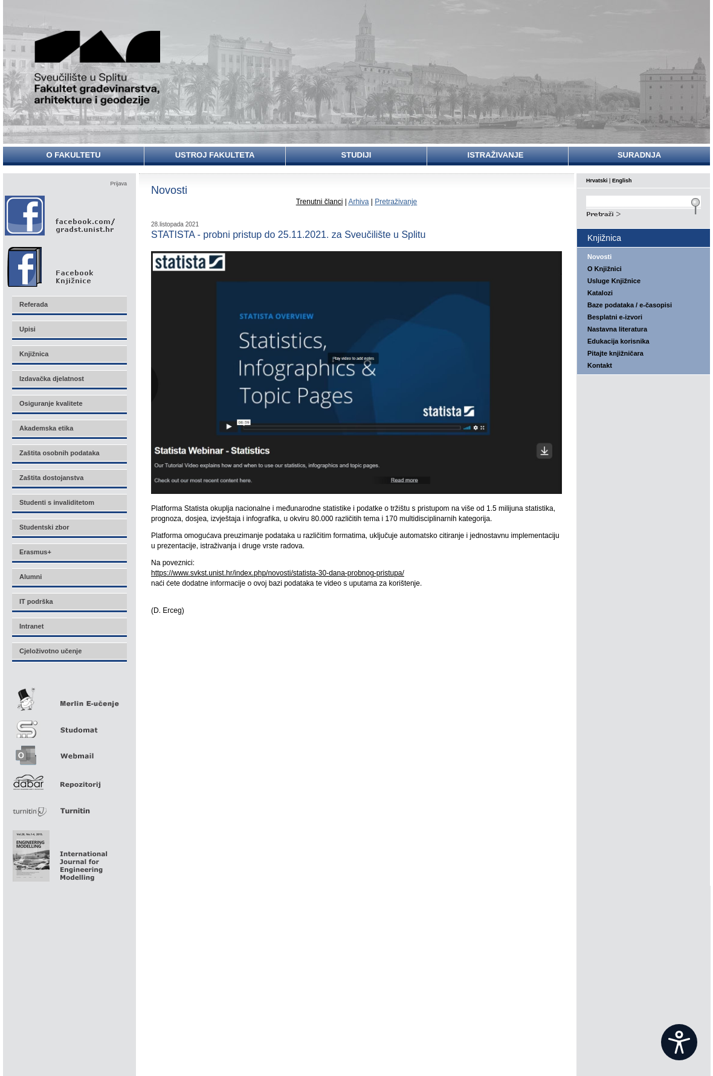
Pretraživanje (396, 201)
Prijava (118, 184)
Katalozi (600, 292)
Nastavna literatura (617, 329)
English (622, 181)
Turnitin (69, 805)
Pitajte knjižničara (615, 353)
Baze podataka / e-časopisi (629, 305)
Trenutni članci (319, 201)
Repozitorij (69, 778)
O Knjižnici (604, 268)
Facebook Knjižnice (63, 264)
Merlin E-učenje (69, 697)
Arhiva (358, 201)
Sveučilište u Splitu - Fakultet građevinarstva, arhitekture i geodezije (97, 68)
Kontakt (599, 365)
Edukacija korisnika (618, 341)
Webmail (69, 751)
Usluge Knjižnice (613, 280)
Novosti (599, 256)
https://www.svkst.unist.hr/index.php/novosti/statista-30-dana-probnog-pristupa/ (277, 573)
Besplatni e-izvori (614, 317)
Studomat (69, 724)
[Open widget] (679, 1042)
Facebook (61, 215)
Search (643, 212)
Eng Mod (58, 852)
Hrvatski (597, 181)
